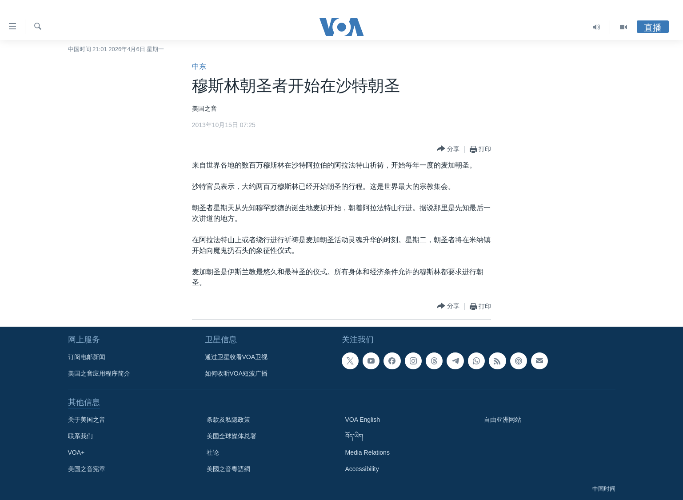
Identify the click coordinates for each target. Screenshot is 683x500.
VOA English (362, 419)
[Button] (448, 149)
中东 (199, 66)
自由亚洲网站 (502, 419)
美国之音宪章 (86, 468)
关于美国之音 (86, 419)
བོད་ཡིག (354, 436)
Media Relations (367, 452)
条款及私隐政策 (228, 419)
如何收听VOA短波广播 (236, 373)
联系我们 (80, 436)
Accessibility (362, 468)
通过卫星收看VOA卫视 (236, 356)
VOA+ (76, 452)
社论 (213, 452)
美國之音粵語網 (228, 468)
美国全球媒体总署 (231, 436)
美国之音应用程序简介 (99, 373)
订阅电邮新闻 (86, 356)
